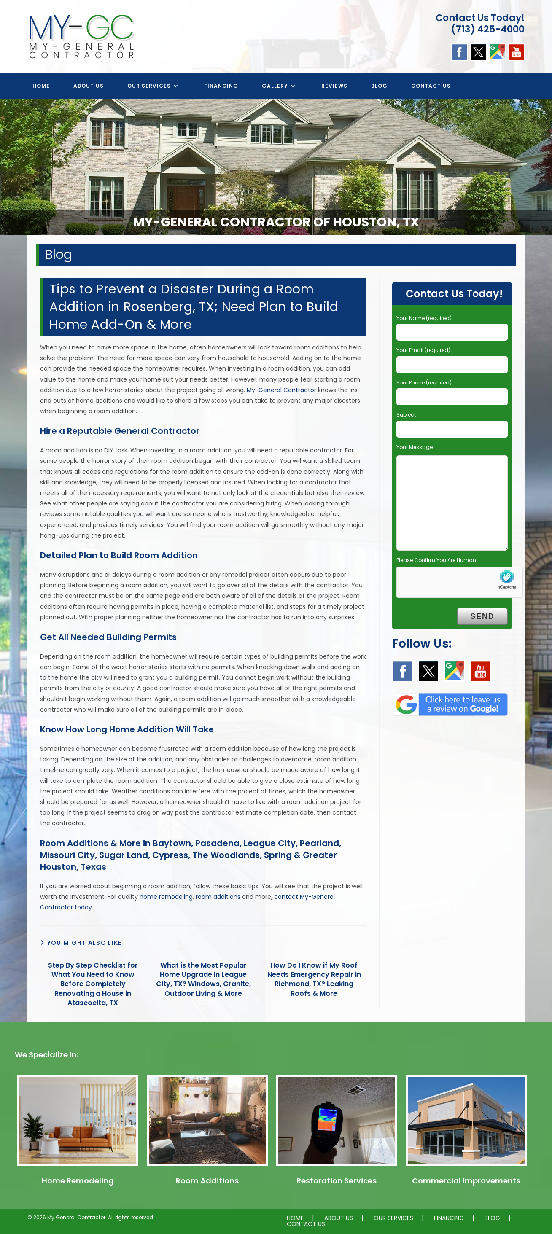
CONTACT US (306, 1224)
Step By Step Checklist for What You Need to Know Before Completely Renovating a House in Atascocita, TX (93, 984)
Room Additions (207, 1180)
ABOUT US (338, 1218)
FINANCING (449, 1218)
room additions (218, 897)
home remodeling (166, 897)
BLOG (492, 1218)
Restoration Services (336, 1180)
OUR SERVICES (393, 1218)
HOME (295, 1218)
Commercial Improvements (466, 1180)
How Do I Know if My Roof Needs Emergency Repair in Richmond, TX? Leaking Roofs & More (314, 979)
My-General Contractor (281, 390)
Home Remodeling (78, 1180)
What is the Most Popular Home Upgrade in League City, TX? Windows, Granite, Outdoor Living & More (203, 979)
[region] (276, 167)
